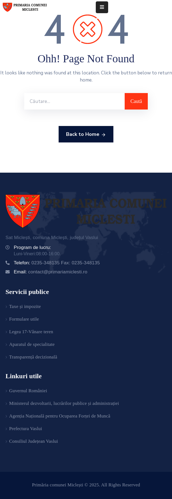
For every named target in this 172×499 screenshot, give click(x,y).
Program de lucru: (32, 247)
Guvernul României (28, 390)
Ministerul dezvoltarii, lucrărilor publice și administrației (64, 403)
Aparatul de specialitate (31, 344)
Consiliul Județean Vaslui (33, 441)
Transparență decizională (33, 357)
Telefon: (57, 262)
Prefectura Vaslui (25, 428)
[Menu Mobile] (102, 7)
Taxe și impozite (25, 306)
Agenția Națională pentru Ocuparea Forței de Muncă (59, 416)
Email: (50, 271)
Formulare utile (24, 319)
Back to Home (86, 134)
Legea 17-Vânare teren (31, 331)
